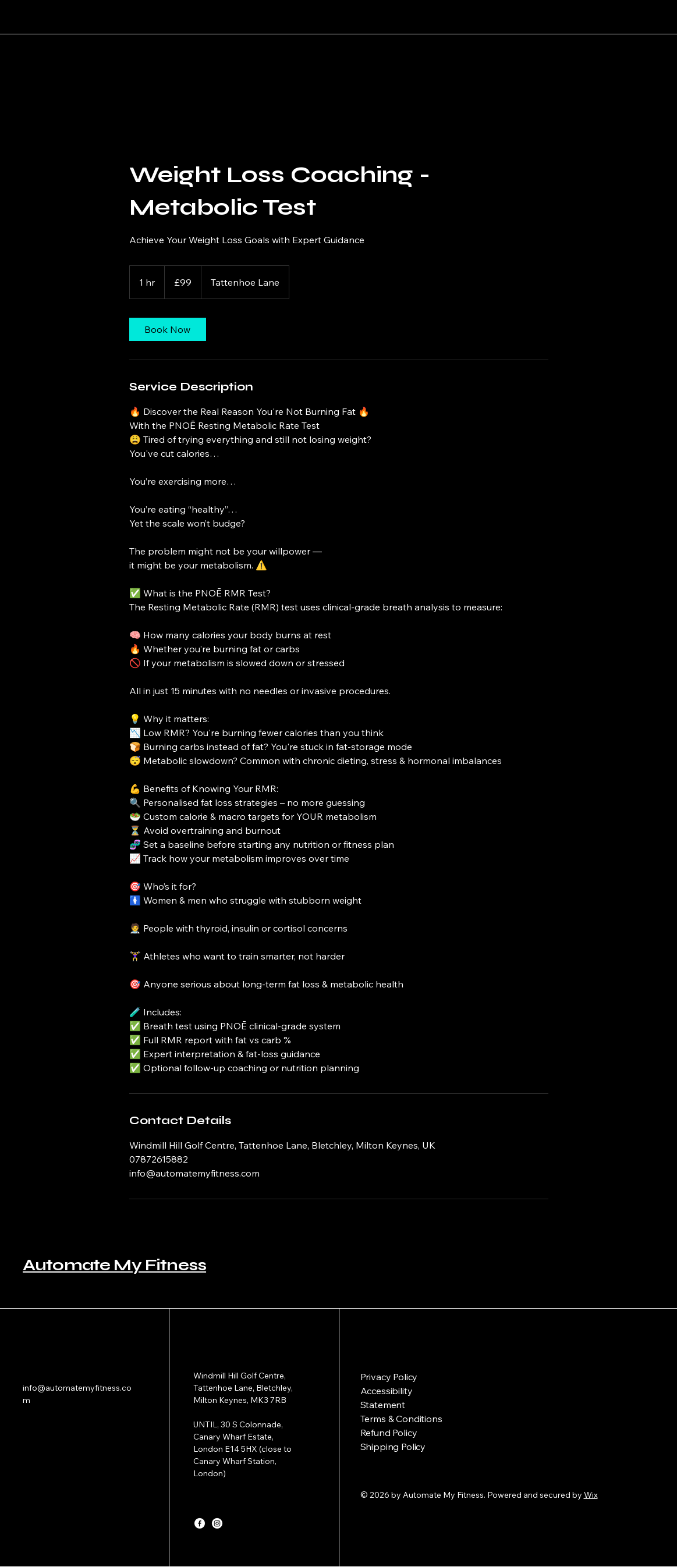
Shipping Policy (393, 1446)
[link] (167, 329)
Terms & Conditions (401, 1418)
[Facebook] (199, 1523)
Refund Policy (388, 1432)
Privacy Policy (389, 1377)
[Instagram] (217, 1523)
